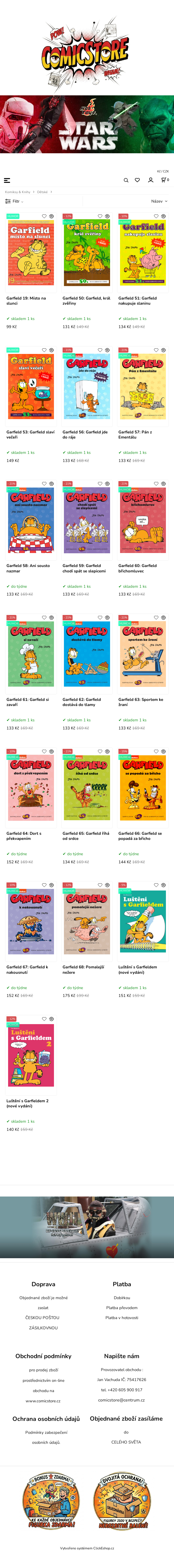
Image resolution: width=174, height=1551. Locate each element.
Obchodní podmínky (43, 1356)
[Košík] (165, 180)
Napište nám (121, 1356)
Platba (122, 1284)
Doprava (43, 1284)
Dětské (42, 192)
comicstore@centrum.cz (121, 1400)
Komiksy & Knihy (17, 192)
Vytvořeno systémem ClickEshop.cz (87, 1548)
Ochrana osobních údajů (46, 1419)
